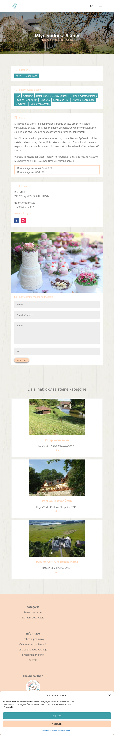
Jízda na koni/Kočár (26, 100)
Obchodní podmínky (33, 639)
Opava (69, 39)
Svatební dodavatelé (33, 617)
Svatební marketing (33, 654)
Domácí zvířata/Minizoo (84, 95)
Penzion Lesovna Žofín (57, 501)
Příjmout (57, 715)
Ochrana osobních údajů (60, 730)
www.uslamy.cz (22, 213)
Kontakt (33, 660)
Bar (18, 95)
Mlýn (18, 76)
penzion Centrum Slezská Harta (57, 561)
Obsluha (45, 100)
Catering (28, 95)
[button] (109, 695)
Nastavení (57, 723)
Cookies (45, 730)
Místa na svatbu (33, 612)
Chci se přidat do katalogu (33, 649)
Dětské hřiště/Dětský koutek (51, 95)
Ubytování (21, 104)
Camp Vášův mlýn (57, 440)
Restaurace (31, 76)
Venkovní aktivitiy (40, 104)
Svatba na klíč (60, 100)
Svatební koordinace (83, 100)
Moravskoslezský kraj (52, 39)
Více (57, 450)
